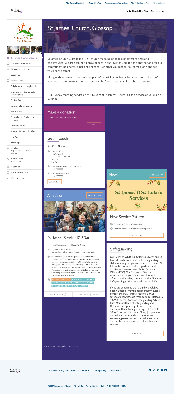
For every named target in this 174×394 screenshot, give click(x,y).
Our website (55, 182)
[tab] (58, 294)
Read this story (137, 235)
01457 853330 (57, 169)
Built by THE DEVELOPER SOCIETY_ (114, 386)
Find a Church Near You (137, 11)
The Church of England (75, 3)
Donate (93, 125)
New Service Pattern (127, 216)
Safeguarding (157, 11)
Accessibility (115, 370)
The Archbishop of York (140, 3)
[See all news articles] (157, 175)
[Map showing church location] (137, 136)
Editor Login (158, 3)
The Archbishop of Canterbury (116, 3)
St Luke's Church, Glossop (135, 81)
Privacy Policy (79, 386)
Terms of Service (92, 386)
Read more (137, 333)
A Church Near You (94, 3)
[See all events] (94, 195)
